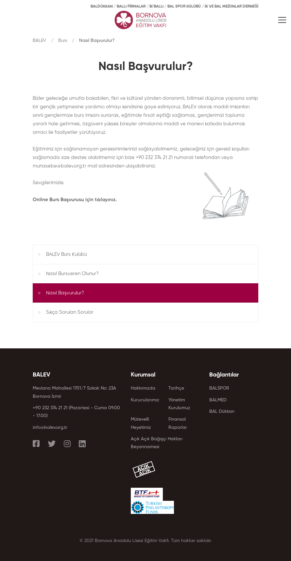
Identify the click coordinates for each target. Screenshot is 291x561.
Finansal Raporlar (177, 423)
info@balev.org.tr (50, 427)
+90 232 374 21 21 (50, 408)
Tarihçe (176, 388)
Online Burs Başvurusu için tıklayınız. (75, 199)
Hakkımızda (143, 388)
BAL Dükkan (221, 411)
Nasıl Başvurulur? (65, 292)
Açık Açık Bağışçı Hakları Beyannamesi (156, 443)
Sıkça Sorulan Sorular (70, 312)
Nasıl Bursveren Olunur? (72, 273)
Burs (62, 40)
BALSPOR (219, 388)
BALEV (39, 40)
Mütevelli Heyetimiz (141, 423)
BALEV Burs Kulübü (66, 254)
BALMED (218, 400)
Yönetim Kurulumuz (179, 404)
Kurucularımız (145, 400)
